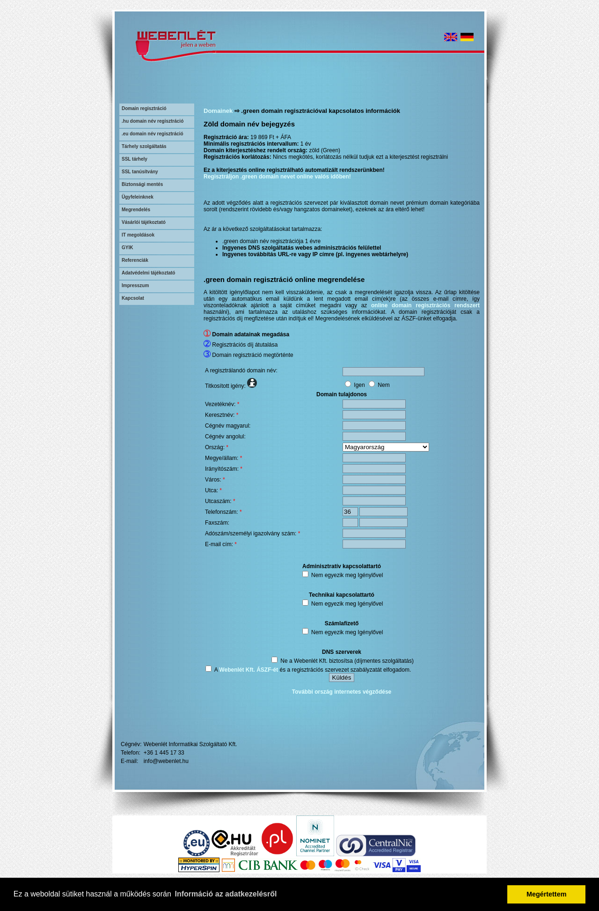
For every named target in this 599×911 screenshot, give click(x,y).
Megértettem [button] (546, 894)
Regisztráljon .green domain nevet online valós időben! (277, 176)
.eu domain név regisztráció (152, 133)
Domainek (218, 110)
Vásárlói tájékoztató (144, 222)
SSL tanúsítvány (140, 171)
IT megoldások (138, 234)
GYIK (127, 247)
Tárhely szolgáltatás (144, 146)
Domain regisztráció (144, 108)
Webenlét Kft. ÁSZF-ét (248, 670)
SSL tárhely (134, 159)
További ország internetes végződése (342, 692)
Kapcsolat (133, 298)
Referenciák (135, 260)
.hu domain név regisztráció (152, 121)
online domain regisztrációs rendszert (425, 305)
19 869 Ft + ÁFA (270, 137)
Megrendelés (136, 209)
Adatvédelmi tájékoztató (148, 272)
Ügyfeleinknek (137, 197)
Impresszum (135, 285)
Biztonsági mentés (142, 184)
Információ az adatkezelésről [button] (226, 894)
